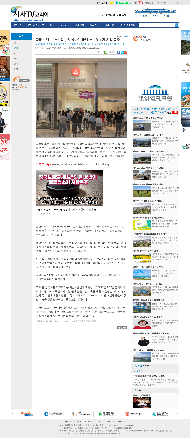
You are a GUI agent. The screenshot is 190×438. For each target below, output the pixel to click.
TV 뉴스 (18, 25)
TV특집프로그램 (36, 25)
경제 (16, 48)
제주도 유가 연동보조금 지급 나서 (148, 135)
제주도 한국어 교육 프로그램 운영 (148, 267)
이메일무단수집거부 (85, 421)
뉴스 (52, 25)
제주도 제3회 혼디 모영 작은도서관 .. (149, 217)
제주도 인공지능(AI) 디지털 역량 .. (148, 284)
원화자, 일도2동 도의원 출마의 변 (148, 317)
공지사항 (162, 3)
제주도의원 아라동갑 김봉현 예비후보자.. (151, 333)
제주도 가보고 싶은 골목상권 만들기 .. (150, 168)
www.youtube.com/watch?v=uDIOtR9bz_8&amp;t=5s (84, 163)
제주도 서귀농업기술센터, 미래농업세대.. (151, 151)
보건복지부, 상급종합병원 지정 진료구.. (150, 234)
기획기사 (79, 25)
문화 (16, 58)
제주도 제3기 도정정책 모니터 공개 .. (149, 350)
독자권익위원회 (105, 421)
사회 (16, 53)
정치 (16, 43)
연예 (16, 69)
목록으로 (122, 328)
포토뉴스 (64, 25)
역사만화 (94, 25)
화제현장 (109, 25)
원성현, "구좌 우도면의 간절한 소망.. (149, 300)
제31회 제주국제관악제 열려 (145, 250)
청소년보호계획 (127, 25)
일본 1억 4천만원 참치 (142, 395)
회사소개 (149, 3)
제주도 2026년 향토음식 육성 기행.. (148, 184)
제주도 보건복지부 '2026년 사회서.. (148, 201)
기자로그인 (120, 421)
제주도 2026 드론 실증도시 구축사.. (148, 118)
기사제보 (174, 3)
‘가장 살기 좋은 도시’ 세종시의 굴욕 (149, 376)
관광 (16, 63)
